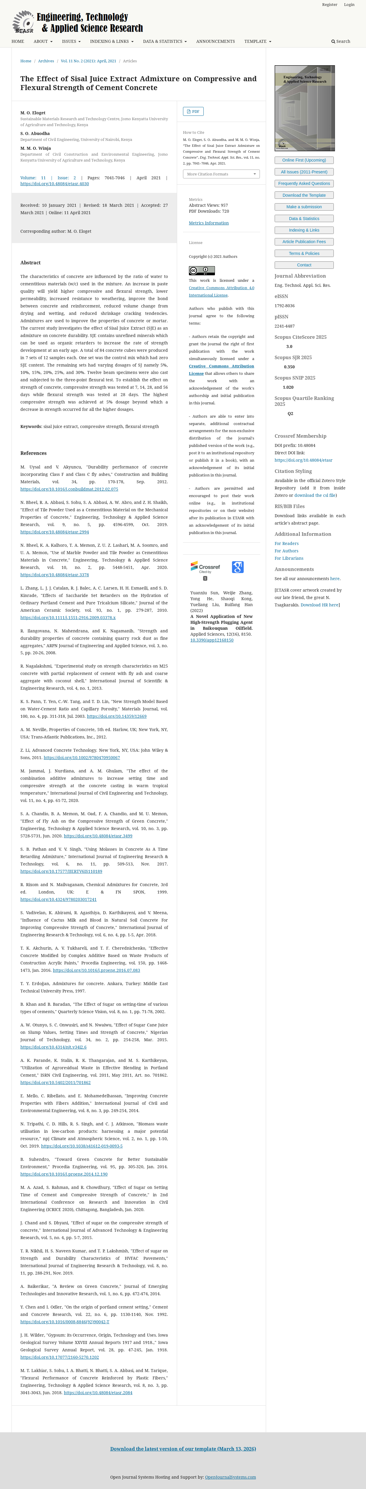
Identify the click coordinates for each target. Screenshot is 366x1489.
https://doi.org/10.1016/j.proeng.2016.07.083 (96, 970)
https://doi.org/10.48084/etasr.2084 (98, 1392)
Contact (304, 265)
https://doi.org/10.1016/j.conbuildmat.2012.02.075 (69, 489)
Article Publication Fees (304, 241)
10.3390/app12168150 (212, 640)
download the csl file (315, 495)
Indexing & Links (304, 230)
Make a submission (304, 206)
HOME (18, 41)
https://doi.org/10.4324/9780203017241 (58, 899)
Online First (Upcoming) (304, 160)
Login (349, 4)
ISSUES (69, 41)
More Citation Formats (207, 174)
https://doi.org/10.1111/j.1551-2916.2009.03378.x (68, 617)
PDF (195, 111)
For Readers (287, 543)
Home (25, 61)
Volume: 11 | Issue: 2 (48, 177)
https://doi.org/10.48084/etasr (304, 460)
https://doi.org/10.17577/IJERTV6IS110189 (61, 871)
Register (329, 4)
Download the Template (304, 195)
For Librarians (289, 558)
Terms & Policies (304, 253)
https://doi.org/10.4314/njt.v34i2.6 (53, 1047)
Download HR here (320, 605)
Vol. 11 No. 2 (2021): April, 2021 (88, 61)
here (335, 578)
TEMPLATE (256, 41)
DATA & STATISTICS (163, 41)
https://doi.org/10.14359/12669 (117, 716)
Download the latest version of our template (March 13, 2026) (183, 1449)
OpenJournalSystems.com (230, 1477)
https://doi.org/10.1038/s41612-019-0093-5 (82, 1146)
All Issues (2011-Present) (304, 172)
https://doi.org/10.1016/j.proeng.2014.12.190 (64, 1174)
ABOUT (41, 41)
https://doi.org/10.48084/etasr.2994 (54, 532)
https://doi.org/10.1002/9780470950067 (82, 757)
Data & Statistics (304, 218)
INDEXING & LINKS (110, 41)
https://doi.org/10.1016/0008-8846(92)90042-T (64, 1321)
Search (340, 41)
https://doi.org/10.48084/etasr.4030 (54, 183)
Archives (46, 61)
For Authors (286, 551)
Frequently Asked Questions (304, 183)
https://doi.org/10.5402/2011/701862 (55, 1082)
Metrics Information (209, 223)
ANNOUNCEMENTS (215, 41)
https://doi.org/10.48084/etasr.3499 (98, 836)
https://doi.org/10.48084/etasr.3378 (54, 574)
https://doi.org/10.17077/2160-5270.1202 (59, 1357)
